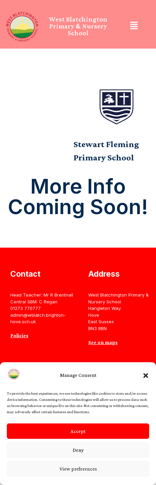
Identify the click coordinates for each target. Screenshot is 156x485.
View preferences (78, 469)
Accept (78, 431)
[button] (145, 375)
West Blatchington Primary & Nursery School (78, 26)
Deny (78, 450)
